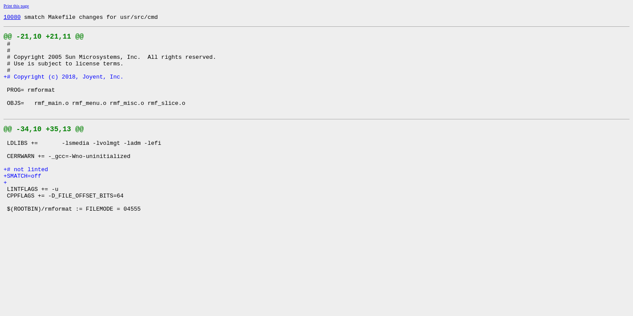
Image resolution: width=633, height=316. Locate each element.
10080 (12, 18)
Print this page (16, 6)
